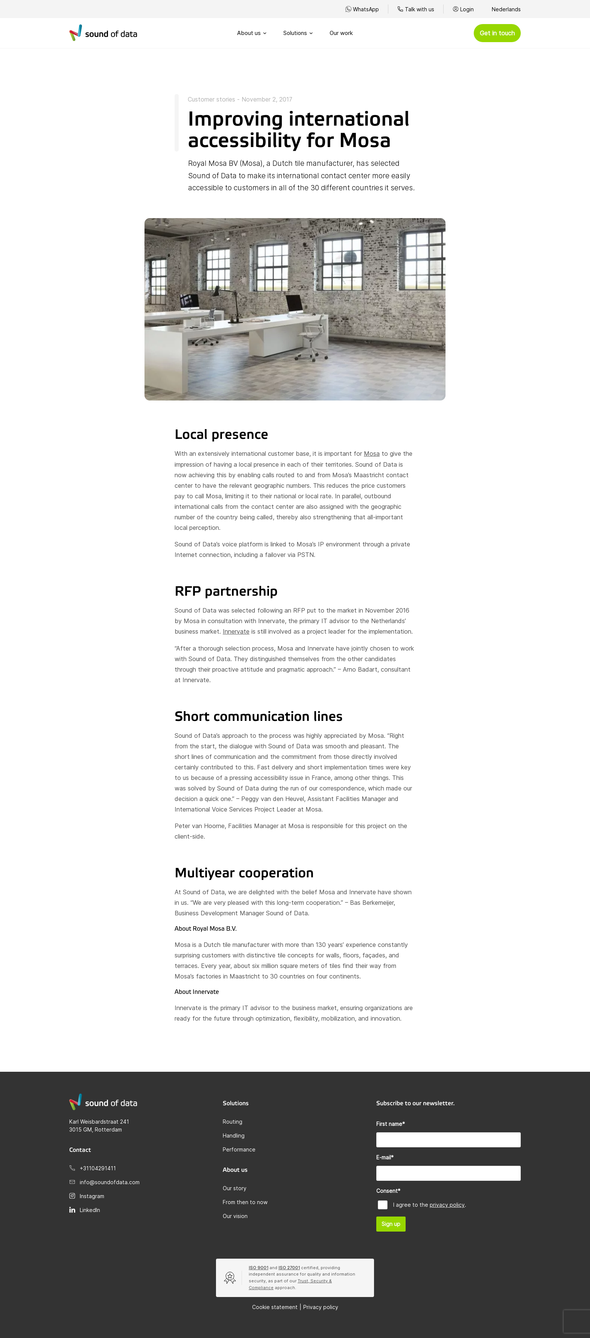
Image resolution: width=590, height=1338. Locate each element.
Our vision (235, 1216)
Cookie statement (275, 1307)
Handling (234, 1135)
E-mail (385, 1157)
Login (467, 9)
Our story (234, 1188)
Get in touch (497, 33)
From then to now (245, 1202)
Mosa (372, 453)
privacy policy (447, 1204)
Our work (341, 32)
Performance (239, 1149)
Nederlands (506, 9)
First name (390, 1124)
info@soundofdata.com (110, 1182)
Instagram (92, 1196)
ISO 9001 (258, 1267)
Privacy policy (320, 1307)
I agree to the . (429, 1204)
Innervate (236, 631)
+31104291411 (98, 1168)
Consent (388, 1191)
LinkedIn (90, 1210)
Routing (232, 1121)
